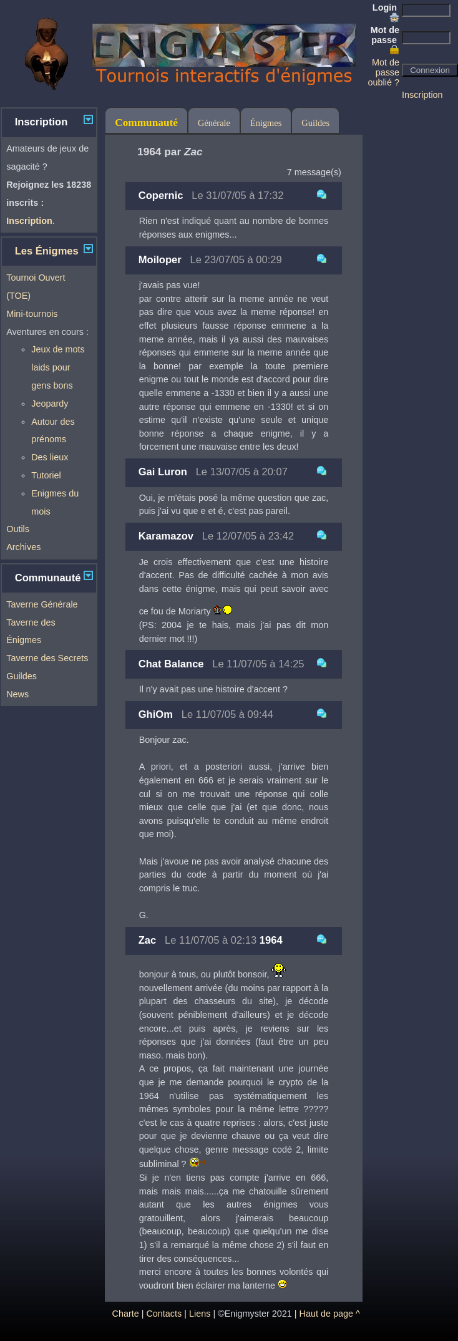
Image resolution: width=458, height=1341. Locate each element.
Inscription (422, 95)
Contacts (164, 1314)
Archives (23, 547)
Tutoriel (46, 475)
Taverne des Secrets (47, 658)
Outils (17, 529)
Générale (214, 123)
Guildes (21, 676)
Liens (199, 1314)
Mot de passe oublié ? (383, 72)
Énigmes (265, 123)
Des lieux (49, 457)
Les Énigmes (47, 251)
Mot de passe (385, 40)
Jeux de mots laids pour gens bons (58, 367)
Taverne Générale (41, 604)
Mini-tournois (31, 314)
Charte (125, 1314)
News (17, 694)
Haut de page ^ (330, 1314)
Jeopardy (49, 404)
